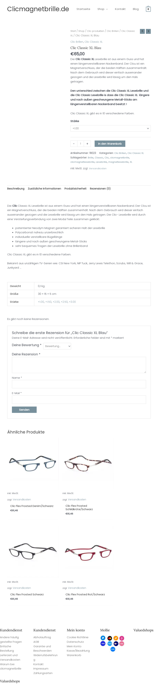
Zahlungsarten (43, 573)
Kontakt (38, 564)
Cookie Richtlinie (77, 537)
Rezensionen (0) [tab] (105, 189)
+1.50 (49, 303)
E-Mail (17, 395)
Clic (107, 158)
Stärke (74, 121)
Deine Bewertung (27, 346)
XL (132, 162)
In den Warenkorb (110, 144)
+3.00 (73, 303)
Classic (99, 158)
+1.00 (41, 303)
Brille (91, 158)
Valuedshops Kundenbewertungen (98, 688)
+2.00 (56, 303)
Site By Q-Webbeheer (145, 668)
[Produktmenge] (80, 144)
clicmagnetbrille (120, 158)
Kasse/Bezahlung (78, 550)
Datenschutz (75, 541)
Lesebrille (102, 162)
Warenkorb (74, 555)
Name (17, 379)
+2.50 (65, 303)
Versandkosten (98, 169)
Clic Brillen (115, 31)
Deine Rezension (26, 355)
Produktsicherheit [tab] (79, 189)
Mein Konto (74, 546)
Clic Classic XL (94, 42)
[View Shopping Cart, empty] (148, 9)
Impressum (40, 568)
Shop (82, 31)
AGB (36, 541)
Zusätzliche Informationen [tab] (46, 189)
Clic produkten (97, 31)
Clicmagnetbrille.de (38, 9)
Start (73, 31)
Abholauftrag (42, 537)
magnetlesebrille (119, 162)
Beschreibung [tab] (16, 189)
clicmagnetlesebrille (82, 162)
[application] (110, 9)
